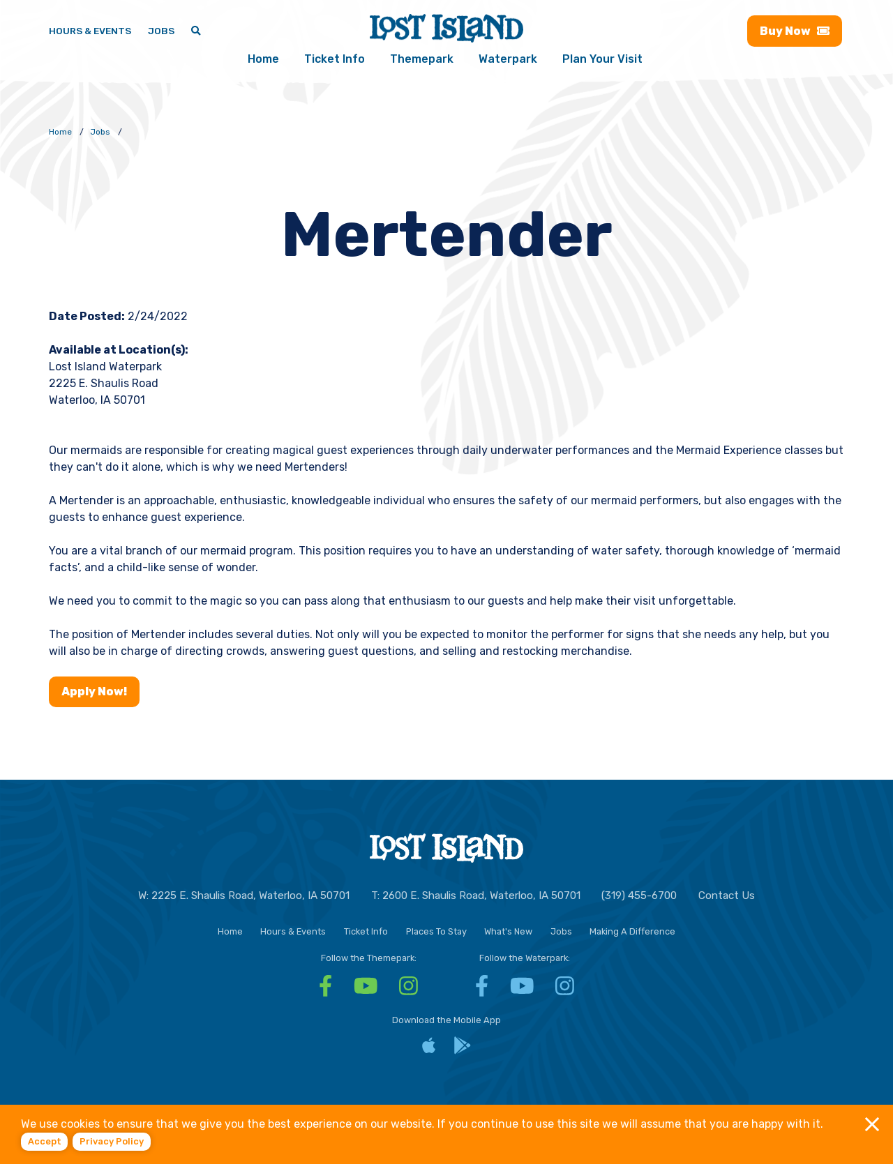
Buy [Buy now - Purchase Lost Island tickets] (794, 31)
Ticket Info (334, 59)
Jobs (561, 930)
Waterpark (508, 59)
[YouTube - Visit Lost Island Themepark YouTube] (366, 990)
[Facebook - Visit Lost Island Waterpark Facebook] (481, 990)
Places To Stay (436, 930)
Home (263, 59)
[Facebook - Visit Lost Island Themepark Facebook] (325, 990)
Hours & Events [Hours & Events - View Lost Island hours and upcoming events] (90, 30)
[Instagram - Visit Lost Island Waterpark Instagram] (564, 990)
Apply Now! (94, 691)
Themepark (421, 59)
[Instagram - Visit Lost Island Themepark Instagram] (408, 990)
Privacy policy (112, 1141)
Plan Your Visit (602, 59)
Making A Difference (632, 930)
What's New (508, 930)
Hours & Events (293, 930)
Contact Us (726, 895)
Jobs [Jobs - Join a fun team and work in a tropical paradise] (161, 30)
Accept (44, 1141)
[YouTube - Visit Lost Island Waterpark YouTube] (522, 990)
